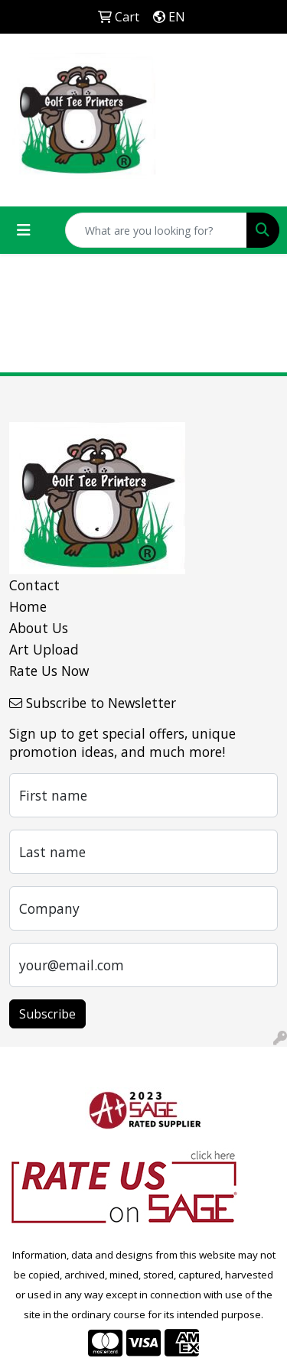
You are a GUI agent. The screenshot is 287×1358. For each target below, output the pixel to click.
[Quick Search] (156, 230)
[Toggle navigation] (24, 230)
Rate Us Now (49, 670)
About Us (38, 628)
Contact (34, 585)
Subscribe (47, 1014)
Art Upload (44, 649)
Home (28, 606)
